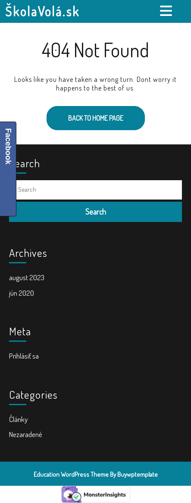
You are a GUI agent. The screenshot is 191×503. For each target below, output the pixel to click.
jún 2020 (21, 292)
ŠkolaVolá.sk (42, 11)
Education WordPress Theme (71, 474)
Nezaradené (25, 434)
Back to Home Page (85, 114)
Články (18, 419)
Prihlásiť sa (24, 355)
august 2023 (26, 277)
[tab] (167, 11)
